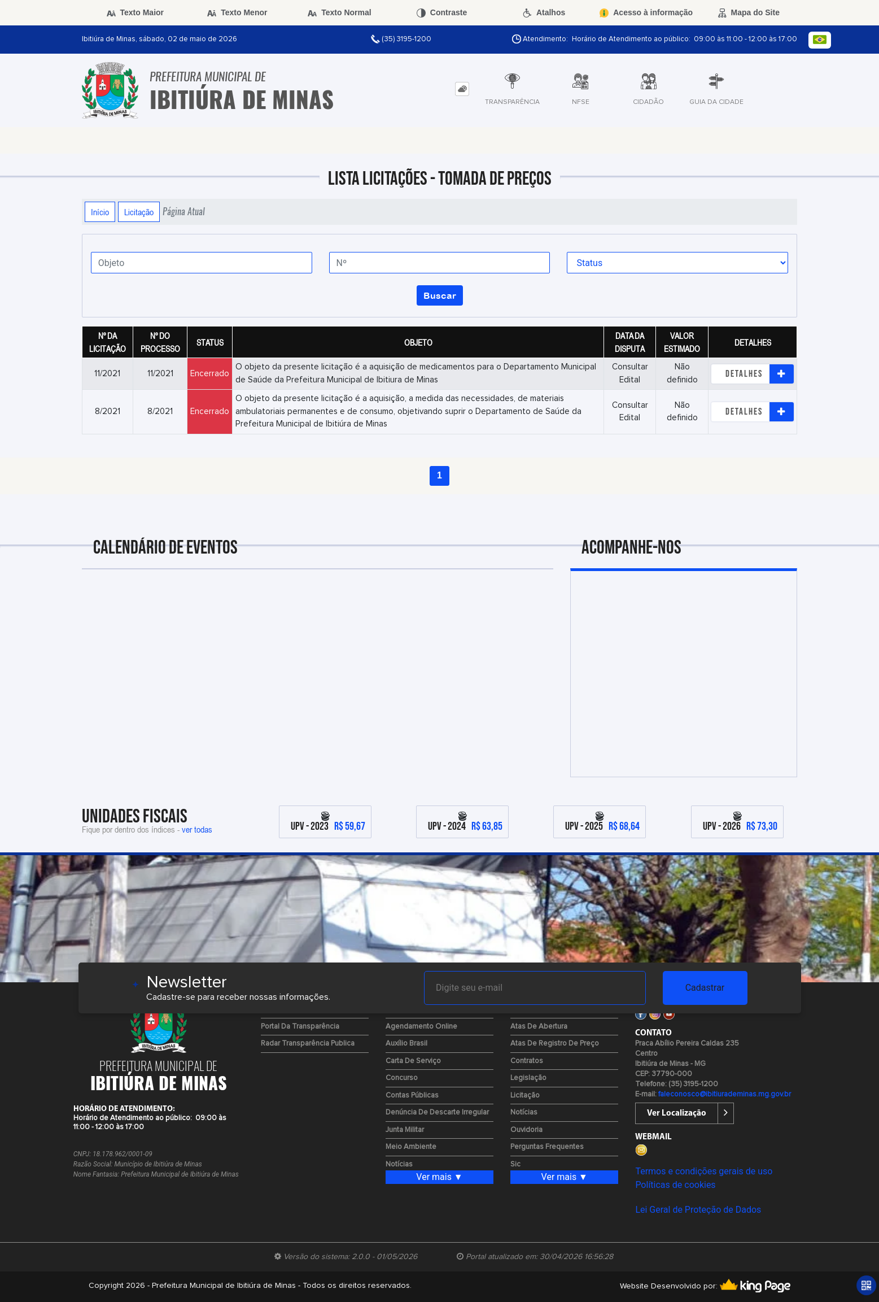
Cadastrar (705, 987)
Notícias (399, 1164)
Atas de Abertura (538, 1026)
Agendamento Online (421, 1026)
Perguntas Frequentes (547, 1147)
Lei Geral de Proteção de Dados (698, 1209)
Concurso (402, 1078)
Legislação (528, 1078)
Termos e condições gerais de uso (703, 1171)
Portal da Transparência (300, 1026)
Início (100, 211)
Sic (515, 1164)
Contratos (526, 1061)
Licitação (139, 211)
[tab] (462, 89)
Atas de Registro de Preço (554, 1043)
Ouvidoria (526, 1130)
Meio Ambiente (411, 1147)
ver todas (197, 829)
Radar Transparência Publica (308, 1043)
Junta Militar (405, 1130)
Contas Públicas (412, 1095)
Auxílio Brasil (406, 1043)
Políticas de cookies (675, 1184)
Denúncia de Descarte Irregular (437, 1112)
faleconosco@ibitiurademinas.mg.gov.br (724, 1094)
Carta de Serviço (413, 1061)
